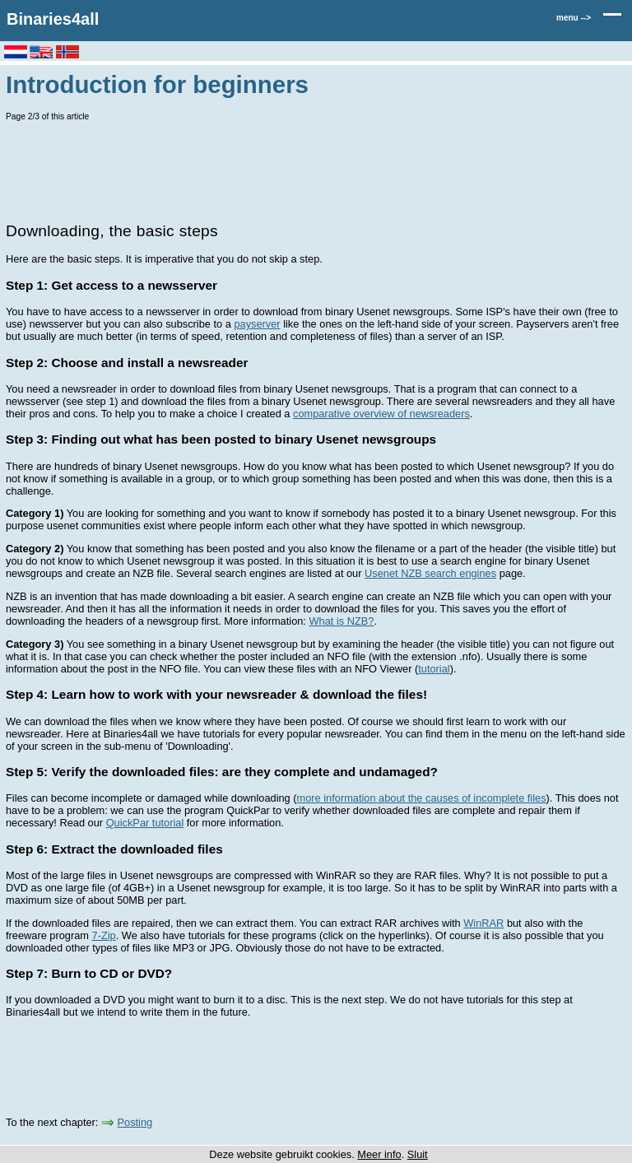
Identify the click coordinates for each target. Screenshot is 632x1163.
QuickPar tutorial (145, 822)
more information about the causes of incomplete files (421, 798)
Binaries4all (53, 19)
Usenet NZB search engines (430, 573)
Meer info (379, 1154)
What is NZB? (341, 621)
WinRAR (483, 923)
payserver (257, 324)
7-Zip (104, 935)
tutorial (433, 669)
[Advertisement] (305, 170)
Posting (135, 1122)
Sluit (417, 1154)
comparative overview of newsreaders (381, 413)
